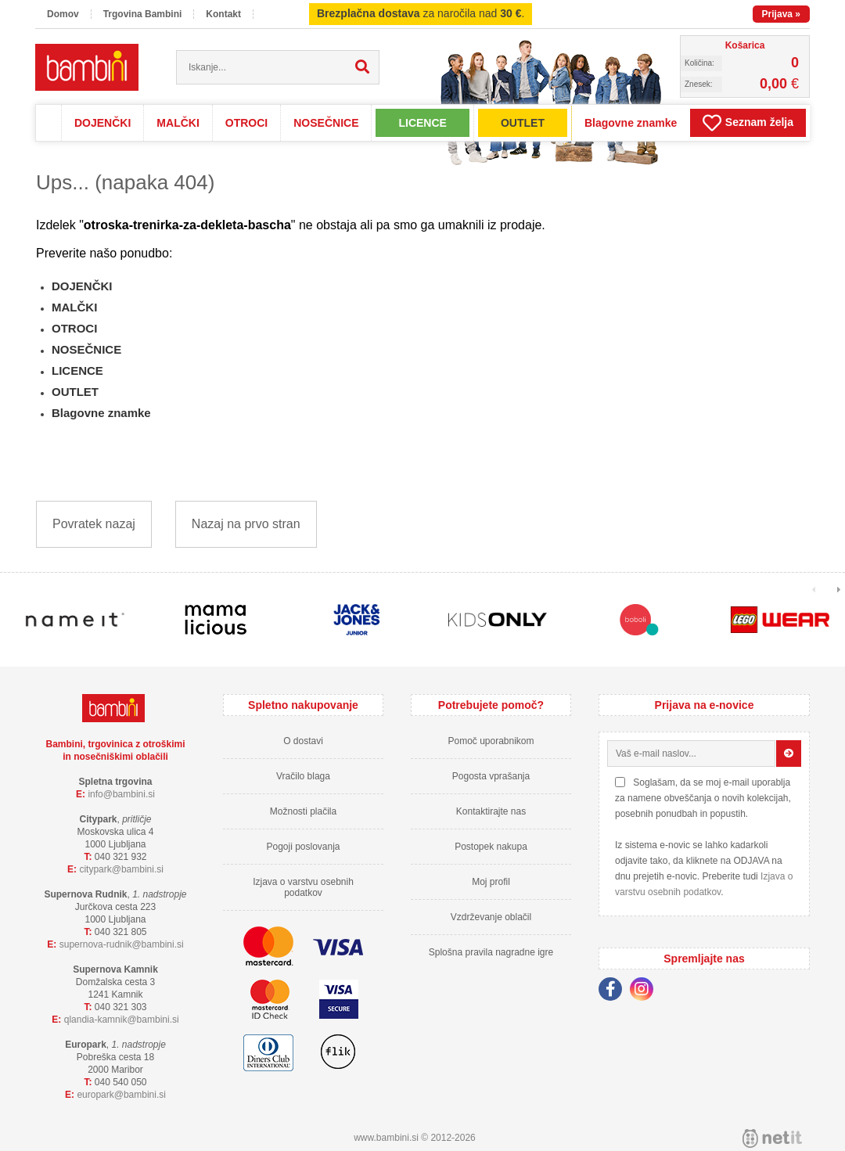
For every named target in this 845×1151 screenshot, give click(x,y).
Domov (63, 14)
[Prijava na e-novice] (788, 753)
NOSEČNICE (325, 123)
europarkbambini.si (121, 1094)
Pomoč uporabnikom (491, 741)
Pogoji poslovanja (303, 846)
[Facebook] (614, 991)
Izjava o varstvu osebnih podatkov (303, 887)
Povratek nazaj (93, 524)
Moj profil (491, 881)
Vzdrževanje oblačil (491, 917)
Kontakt (223, 14)
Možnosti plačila (303, 811)
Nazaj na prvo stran (246, 524)
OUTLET (523, 123)
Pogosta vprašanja (491, 776)
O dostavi (303, 741)
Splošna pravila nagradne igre (491, 952)
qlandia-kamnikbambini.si (121, 1019)
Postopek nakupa (491, 846)
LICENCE (422, 123)
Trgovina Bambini (142, 14)
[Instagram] (645, 991)
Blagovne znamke (630, 123)
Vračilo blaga (303, 776)
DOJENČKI (102, 123)
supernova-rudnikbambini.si (121, 944)
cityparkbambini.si (121, 869)
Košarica (745, 45)
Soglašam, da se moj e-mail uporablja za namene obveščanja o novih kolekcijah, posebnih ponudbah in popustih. (703, 798)
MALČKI (177, 123)
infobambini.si (121, 794)
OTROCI (246, 123)
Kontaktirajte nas (491, 811)
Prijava (781, 14)
